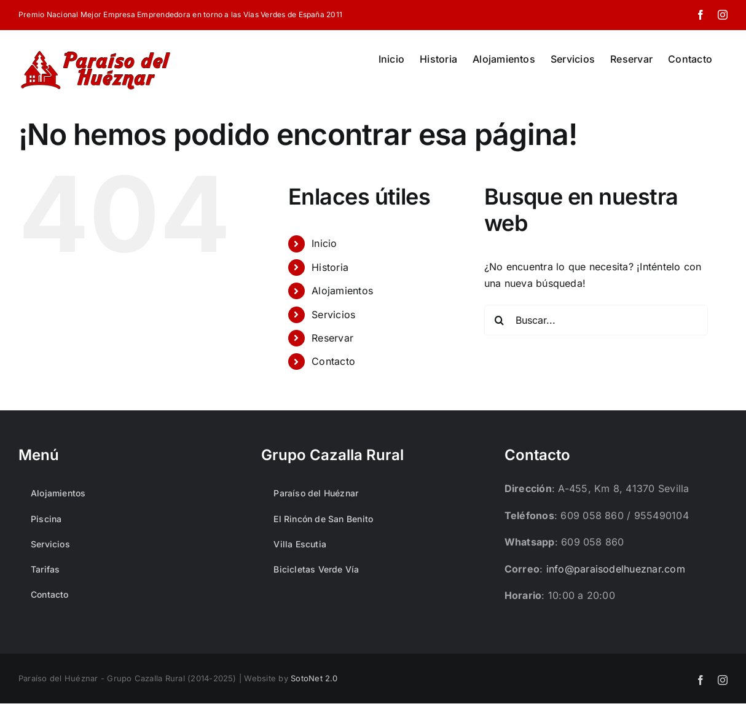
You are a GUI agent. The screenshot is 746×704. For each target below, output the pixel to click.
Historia (330, 267)
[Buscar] (499, 320)
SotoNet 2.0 (314, 678)
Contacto (333, 361)
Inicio (324, 243)
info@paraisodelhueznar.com (615, 569)
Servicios (333, 314)
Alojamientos (342, 290)
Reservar (332, 338)
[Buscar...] (596, 320)
